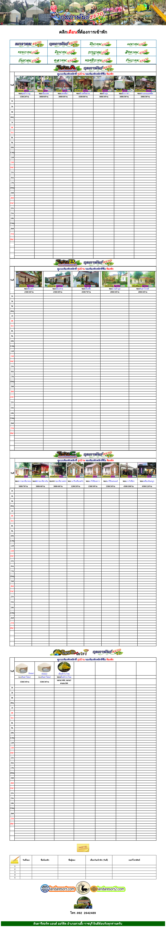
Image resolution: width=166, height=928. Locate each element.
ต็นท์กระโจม (66, 677)
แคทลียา (64, 93)
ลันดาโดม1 (24, 677)
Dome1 (24, 673)
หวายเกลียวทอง (24, 481)
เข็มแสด (45, 93)
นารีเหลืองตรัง (77, 481)
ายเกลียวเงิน (43, 481)
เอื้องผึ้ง (88, 289)
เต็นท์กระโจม (64, 674)
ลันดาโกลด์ (144, 289)
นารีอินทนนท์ (112, 481)
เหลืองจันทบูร (148, 481)
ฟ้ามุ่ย (105, 93)
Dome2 (44, 673)
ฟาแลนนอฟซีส (147, 93)
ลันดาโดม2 (44, 677)
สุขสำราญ (26, 93)
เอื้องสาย (59, 289)
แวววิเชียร (130, 481)
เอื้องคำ (30, 289)
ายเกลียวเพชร (61, 481)
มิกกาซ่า (125, 93)
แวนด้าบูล (116, 289)
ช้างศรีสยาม (85, 93)
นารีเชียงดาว (94, 481)
